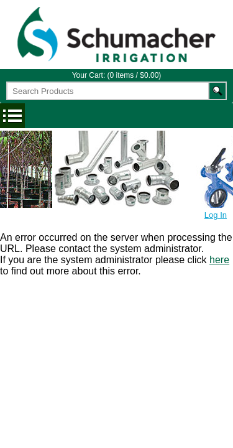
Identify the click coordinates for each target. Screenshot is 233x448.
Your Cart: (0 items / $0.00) (117, 75)
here (219, 259)
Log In (215, 215)
